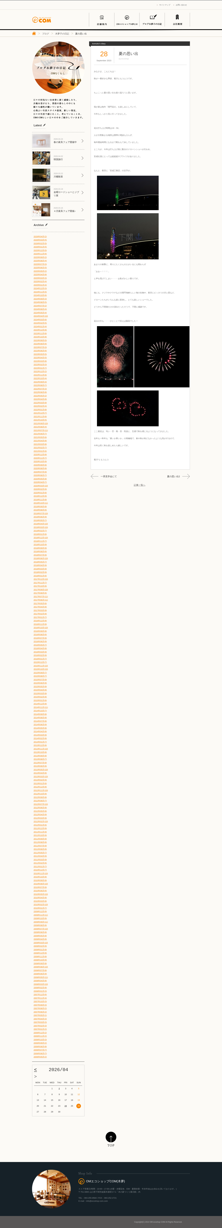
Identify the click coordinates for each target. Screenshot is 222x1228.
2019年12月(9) (40, 496)
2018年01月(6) (40, 576)
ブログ (45, 33)
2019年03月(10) (41, 527)
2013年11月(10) (41, 749)
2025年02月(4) (40, 281)
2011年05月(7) (40, 853)
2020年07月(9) (40, 472)
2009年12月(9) (40, 911)
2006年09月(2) (40, 1043)
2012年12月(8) (40, 787)
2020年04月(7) (40, 482)
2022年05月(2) (40, 396)
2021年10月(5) (40, 420)
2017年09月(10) (41, 589)
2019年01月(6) (40, 534)
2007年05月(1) (40, 1015)
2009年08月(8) (40, 925)
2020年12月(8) (40, 454)
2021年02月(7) (40, 447)
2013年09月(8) (40, 756)
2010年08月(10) (41, 884)
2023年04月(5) (40, 357)
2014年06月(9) (40, 724)
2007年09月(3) (40, 1005)
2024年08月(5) (40, 302)
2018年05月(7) (40, 562)
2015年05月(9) (40, 686)
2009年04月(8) (40, 939)
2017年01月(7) (40, 617)
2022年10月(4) (40, 378)
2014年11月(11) (41, 707)
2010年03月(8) (40, 901)
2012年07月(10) (41, 804)
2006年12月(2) (40, 1033)
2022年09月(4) (40, 382)
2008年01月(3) (40, 991)
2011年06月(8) (40, 849)
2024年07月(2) (40, 306)
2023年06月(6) (40, 351)
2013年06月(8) (40, 766)
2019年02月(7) (40, 531)
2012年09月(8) (40, 797)
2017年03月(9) (40, 610)
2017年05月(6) (40, 603)
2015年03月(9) (40, 693)
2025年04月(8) (40, 274)
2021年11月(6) (40, 416)
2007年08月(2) (40, 1008)
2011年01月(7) (40, 866)
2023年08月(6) (40, 344)
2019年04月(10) (41, 524)
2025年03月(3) (40, 278)
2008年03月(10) (41, 984)
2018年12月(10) (41, 537)
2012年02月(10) (41, 821)
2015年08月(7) (40, 676)
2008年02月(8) (40, 987)
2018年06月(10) (41, 558)
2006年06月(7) (40, 1053)
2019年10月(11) (41, 503)
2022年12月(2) (40, 371)
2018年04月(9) (40, 565)
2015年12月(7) (40, 662)
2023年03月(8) (40, 361)
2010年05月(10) (41, 894)
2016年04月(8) (40, 648)
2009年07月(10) (41, 929)
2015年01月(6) (40, 700)
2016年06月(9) (40, 641)
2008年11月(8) (40, 956)
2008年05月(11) (41, 977)
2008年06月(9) (40, 974)
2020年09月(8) (40, 465)
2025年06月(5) (40, 267)
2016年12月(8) (40, 621)
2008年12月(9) (40, 953)
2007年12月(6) (40, 994)
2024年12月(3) (40, 288)
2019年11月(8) (40, 499)
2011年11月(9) (40, 832)
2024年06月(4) (40, 309)
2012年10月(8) (40, 794)
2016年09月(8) (40, 631)
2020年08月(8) (40, 468)
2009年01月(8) (40, 949)
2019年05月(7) (40, 520)
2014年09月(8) (40, 714)
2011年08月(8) (40, 842)
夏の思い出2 (173, 476)
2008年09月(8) (40, 963)
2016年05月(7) (40, 645)
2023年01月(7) (40, 368)
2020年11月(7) (40, 458)
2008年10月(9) (40, 960)
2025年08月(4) (40, 261)
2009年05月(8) (40, 936)
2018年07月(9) (40, 555)
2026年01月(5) (40, 247)
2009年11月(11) (41, 915)
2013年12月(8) (40, 745)
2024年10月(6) (40, 295)
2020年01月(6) (40, 493)
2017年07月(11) (41, 596)
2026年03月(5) (40, 240)
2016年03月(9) (40, 652)
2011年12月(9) (40, 828)
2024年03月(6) (40, 319)
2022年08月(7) (40, 385)
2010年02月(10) (41, 904)
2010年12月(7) (40, 870)
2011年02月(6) (40, 863)
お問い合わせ (181, 5)
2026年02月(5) (40, 243)
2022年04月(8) (40, 399)
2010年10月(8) (40, 877)
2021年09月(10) (41, 423)
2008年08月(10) (41, 967)
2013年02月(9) (40, 780)
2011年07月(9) (40, 846)
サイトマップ (164, 5)
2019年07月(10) (41, 513)
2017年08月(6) (40, 593)
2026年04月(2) (40, 236)
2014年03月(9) (40, 735)
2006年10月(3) (40, 1039)
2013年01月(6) (40, 783)
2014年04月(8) (40, 731)
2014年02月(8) (40, 738)
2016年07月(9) (40, 638)
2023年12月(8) (40, 330)
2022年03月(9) (40, 403)
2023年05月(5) (40, 354)
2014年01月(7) (40, 742)
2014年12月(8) (40, 704)
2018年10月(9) (40, 544)
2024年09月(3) (40, 299)
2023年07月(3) (40, 347)
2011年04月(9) (40, 856)
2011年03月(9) (40, 859)
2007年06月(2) (40, 1012)
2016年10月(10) (41, 627)
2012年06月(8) (40, 807)
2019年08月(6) (40, 510)
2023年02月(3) (40, 364)
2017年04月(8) (40, 607)
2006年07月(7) (40, 1050)
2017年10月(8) (40, 586)
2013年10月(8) (40, 752)
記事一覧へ (139, 485)
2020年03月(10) (41, 486)
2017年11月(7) (40, 583)
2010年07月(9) (40, 887)
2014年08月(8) (40, 717)
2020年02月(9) (40, 489)
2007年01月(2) (40, 1029)
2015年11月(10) (41, 666)
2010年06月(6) (40, 891)
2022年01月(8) (40, 409)
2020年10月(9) (40, 461)
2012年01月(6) (40, 825)
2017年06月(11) (41, 600)
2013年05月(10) (41, 769)
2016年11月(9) (40, 624)
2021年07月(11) (41, 430)
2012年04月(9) (40, 814)
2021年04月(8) (40, 441)
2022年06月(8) (40, 392)
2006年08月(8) (40, 1046)
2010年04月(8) (40, 897)
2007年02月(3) (40, 1026)
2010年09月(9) (40, 880)
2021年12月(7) (40, 413)
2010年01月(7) (40, 908)
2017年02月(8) (40, 614)
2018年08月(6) (40, 551)
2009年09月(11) (41, 922)
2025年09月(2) (40, 257)
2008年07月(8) (40, 970)
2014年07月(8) (40, 721)
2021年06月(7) (40, 434)
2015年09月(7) (40, 673)
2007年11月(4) (40, 998)
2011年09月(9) (40, 839)
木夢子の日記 (62, 33)
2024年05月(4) (40, 313)
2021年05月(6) (40, 437)
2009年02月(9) (40, 946)
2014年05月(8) (40, 728)
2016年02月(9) (40, 655)
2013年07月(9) (40, 763)
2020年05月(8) (40, 479)
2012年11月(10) (41, 790)
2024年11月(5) (40, 292)
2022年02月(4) (40, 406)
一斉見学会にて (109, 476)
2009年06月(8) (40, 932)
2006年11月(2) (40, 1036)
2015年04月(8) (40, 690)
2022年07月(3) (40, 389)
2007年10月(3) (40, 1001)
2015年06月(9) (40, 683)
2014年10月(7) (40, 711)
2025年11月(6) (40, 254)
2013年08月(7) (40, 759)
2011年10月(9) (40, 835)
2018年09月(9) (40, 548)
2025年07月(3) (40, 264)
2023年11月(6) (40, 333)
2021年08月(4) (40, 427)
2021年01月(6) (40, 451)
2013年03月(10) (41, 776)
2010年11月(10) (41, 873)
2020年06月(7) (40, 475)
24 (66, 1106)
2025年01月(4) (40, 285)
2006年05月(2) (40, 1057)
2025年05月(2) (40, 271)
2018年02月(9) (40, 572)
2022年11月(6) (40, 375)
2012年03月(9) (40, 818)
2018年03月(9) (40, 569)
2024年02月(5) (40, 323)
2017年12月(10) (41, 579)
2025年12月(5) (40, 250)
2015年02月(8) (40, 697)
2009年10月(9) (40, 918)
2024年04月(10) (41, 316)
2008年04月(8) (40, 981)
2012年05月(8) (40, 811)
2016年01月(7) (40, 659)
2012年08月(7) (40, 801)
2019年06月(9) (40, 517)
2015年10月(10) (41, 669)
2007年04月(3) (40, 1019)
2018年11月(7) (40, 541)
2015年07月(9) (40, 679)
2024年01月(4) (40, 326)
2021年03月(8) (40, 444)
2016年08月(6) (40, 634)
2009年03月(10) (41, 943)
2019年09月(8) (40, 506)
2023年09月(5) (40, 340)
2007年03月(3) (40, 1022)
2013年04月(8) (40, 773)
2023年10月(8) (40, 337)
